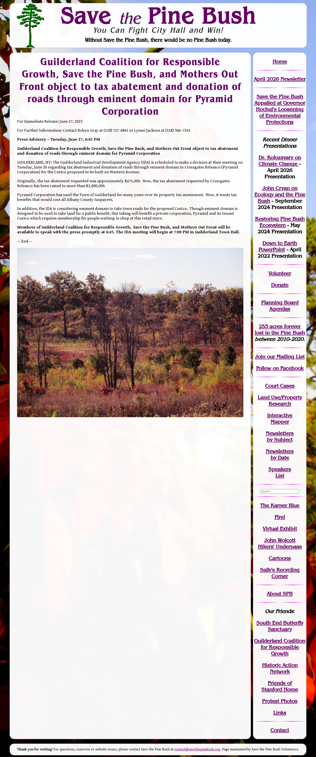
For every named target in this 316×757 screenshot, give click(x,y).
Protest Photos (279, 701)
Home (280, 61)
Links (279, 712)
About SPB (280, 593)
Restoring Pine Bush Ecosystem (280, 222)
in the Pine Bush (280, 329)
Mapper (280, 421)
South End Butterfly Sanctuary (279, 626)
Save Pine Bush (158, 15)
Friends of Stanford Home (279, 686)
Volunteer (279, 273)
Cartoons (280, 558)
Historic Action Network (280, 668)
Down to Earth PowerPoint (278, 246)
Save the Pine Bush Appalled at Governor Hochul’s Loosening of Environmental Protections (279, 109)
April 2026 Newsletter (280, 79)
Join (260, 356)
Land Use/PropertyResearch (280, 400)
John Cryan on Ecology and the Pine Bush (279, 194)
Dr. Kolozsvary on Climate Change (280, 160)
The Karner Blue (279, 505)
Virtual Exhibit (280, 528)
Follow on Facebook (279, 368)
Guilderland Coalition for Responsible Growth (279, 647)
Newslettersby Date (280, 454)
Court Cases (279, 386)
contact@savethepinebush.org (197, 749)
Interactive (279, 415)
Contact (279, 730)
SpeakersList (279, 472)
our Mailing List (285, 356)
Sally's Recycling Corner (280, 573)
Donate (279, 285)
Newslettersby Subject (280, 436)
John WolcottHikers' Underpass (280, 543)
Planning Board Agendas (279, 305)
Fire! (280, 517)
